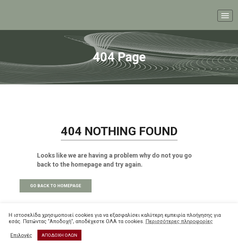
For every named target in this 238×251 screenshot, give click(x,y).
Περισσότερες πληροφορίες (179, 221)
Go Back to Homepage (55, 185)
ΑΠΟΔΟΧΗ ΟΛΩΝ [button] (59, 235)
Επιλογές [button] (21, 235)
